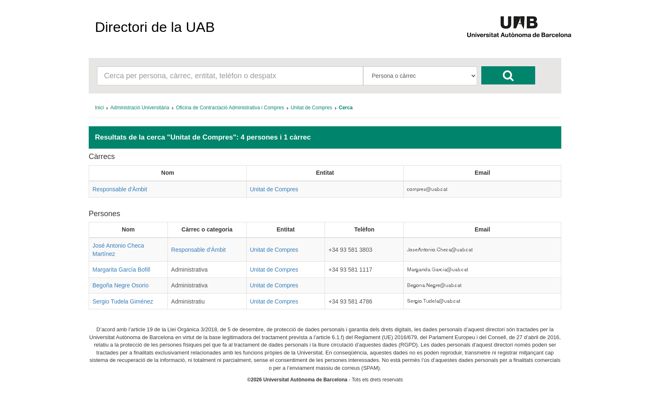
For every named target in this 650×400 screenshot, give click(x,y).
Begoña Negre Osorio (120, 285)
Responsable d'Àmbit (119, 189)
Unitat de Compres (274, 189)
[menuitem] (99, 107)
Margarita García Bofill (121, 269)
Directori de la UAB (155, 27)
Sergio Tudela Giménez (122, 301)
